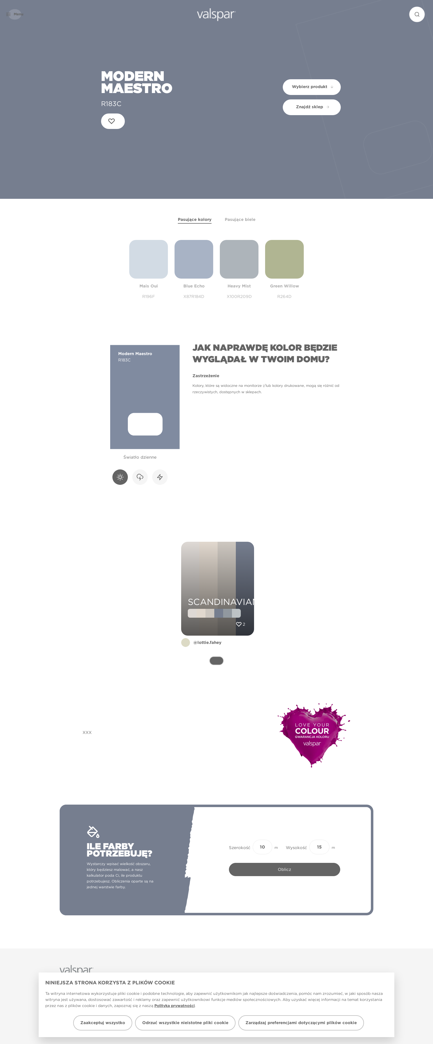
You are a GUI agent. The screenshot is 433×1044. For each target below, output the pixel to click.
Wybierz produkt (313, 86)
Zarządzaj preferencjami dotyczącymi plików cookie (301, 1022)
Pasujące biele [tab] (240, 219)
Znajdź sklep (313, 106)
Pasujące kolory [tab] (195, 219)
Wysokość (296, 847)
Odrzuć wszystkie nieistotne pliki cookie (185, 1022)
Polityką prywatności (174, 1005)
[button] (23, 14)
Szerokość (239, 847)
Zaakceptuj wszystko (102, 1022)
